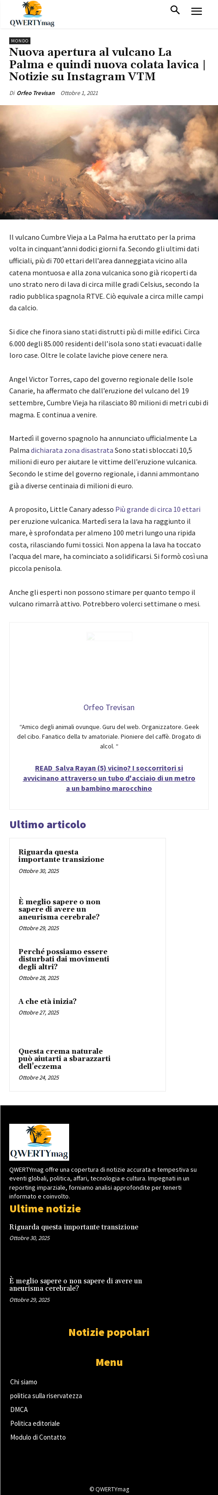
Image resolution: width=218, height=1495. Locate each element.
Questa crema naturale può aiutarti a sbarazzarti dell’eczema (64, 1059)
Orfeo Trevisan (35, 93)
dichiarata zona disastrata (72, 450)
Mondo (19, 40)
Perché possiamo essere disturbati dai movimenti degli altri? (63, 960)
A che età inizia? (47, 1001)
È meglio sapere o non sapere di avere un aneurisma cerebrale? (59, 910)
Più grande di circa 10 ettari (157, 509)
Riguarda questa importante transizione (61, 856)
